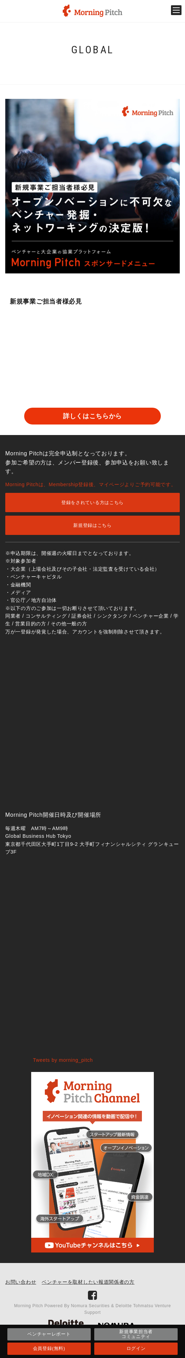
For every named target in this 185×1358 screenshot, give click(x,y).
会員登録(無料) (49, 1348)
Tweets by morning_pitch (63, 1060)
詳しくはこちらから (92, 416)
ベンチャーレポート (48, 1334)
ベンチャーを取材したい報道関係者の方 (88, 1282)
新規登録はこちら (92, 525)
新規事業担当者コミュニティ (136, 1334)
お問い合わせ (20, 1282)
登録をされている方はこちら (92, 502)
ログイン (136, 1348)
